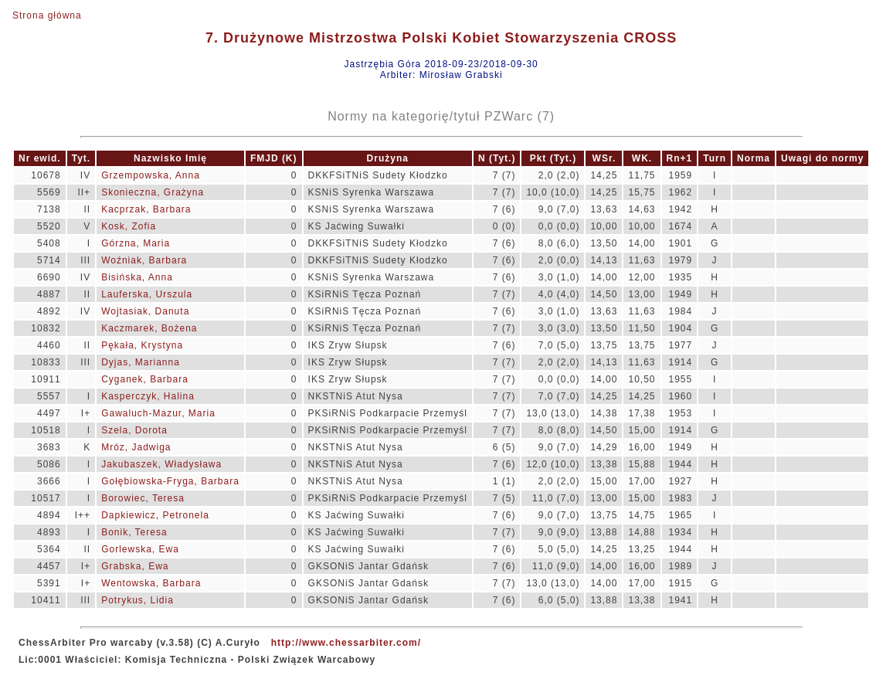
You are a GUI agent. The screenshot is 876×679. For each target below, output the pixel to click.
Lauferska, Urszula (146, 294)
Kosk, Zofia (128, 226)
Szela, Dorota (134, 430)
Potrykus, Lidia (137, 600)
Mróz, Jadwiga (136, 447)
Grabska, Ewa (134, 566)
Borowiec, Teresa (143, 498)
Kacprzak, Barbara (146, 209)
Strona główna (47, 15)
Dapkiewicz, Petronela (155, 515)
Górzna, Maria (135, 243)
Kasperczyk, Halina (148, 396)
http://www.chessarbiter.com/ (346, 642)
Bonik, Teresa (134, 532)
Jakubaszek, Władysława (161, 464)
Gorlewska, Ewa (140, 549)
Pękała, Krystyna (142, 345)
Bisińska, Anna (137, 277)
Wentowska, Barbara (151, 583)
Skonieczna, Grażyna (152, 192)
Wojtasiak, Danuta (145, 311)
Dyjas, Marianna (140, 362)
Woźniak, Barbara (144, 260)
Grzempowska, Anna (150, 175)
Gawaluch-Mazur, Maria (158, 413)
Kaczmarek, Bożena (149, 328)
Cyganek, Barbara (144, 379)
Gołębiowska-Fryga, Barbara (170, 481)
